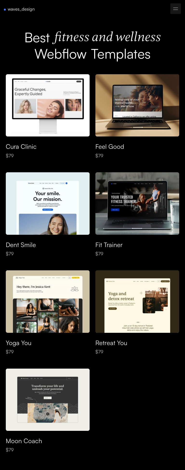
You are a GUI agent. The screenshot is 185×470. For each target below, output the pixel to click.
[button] (175, 8)
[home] (19, 9)
